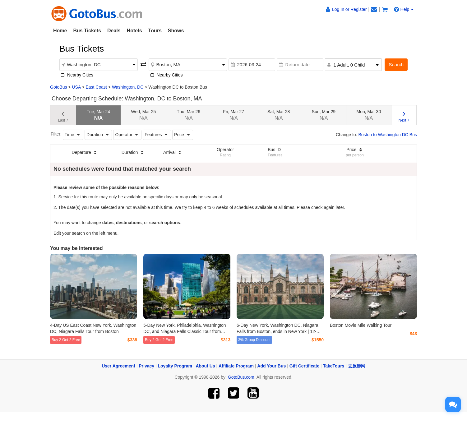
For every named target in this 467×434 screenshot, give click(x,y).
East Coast (96, 87)
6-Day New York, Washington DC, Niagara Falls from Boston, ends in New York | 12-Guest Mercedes (277, 331)
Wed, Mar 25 (143, 115)
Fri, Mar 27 (233, 115)
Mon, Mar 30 (369, 115)
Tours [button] (155, 30)
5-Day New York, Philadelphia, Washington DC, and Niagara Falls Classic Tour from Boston (184, 331)
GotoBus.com (241, 377)
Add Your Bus (271, 365)
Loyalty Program (175, 365)
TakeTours (333, 365)
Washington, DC (127, 87)
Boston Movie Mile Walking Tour (360, 325)
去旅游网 (356, 365)
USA (76, 87)
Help (403, 9)
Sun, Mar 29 (323, 115)
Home (60, 30)
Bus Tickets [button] (87, 30)
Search (396, 64)
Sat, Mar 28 (278, 115)
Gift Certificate (304, 365)
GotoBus (58, 87)
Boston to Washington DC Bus (387, 134)
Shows (176, 30)
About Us (205, 365)
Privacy (146, 365)
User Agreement (118, 365)
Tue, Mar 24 (98, 115)
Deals (114, 30)
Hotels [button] (134, 30)
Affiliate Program (236, 365)
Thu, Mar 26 (188, 115)
